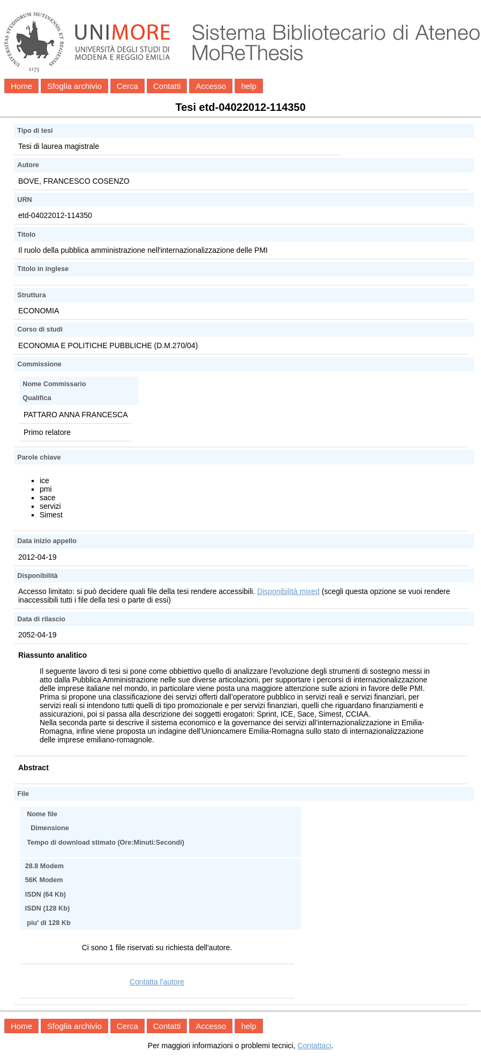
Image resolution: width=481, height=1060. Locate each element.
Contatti (167, 86)
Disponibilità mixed (288, 591)
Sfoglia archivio (74, 86)
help (248, 86)
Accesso (211, 86)
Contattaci (314, 1045)
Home (21, 86)
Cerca (127, 86)
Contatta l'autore (157, 982)
